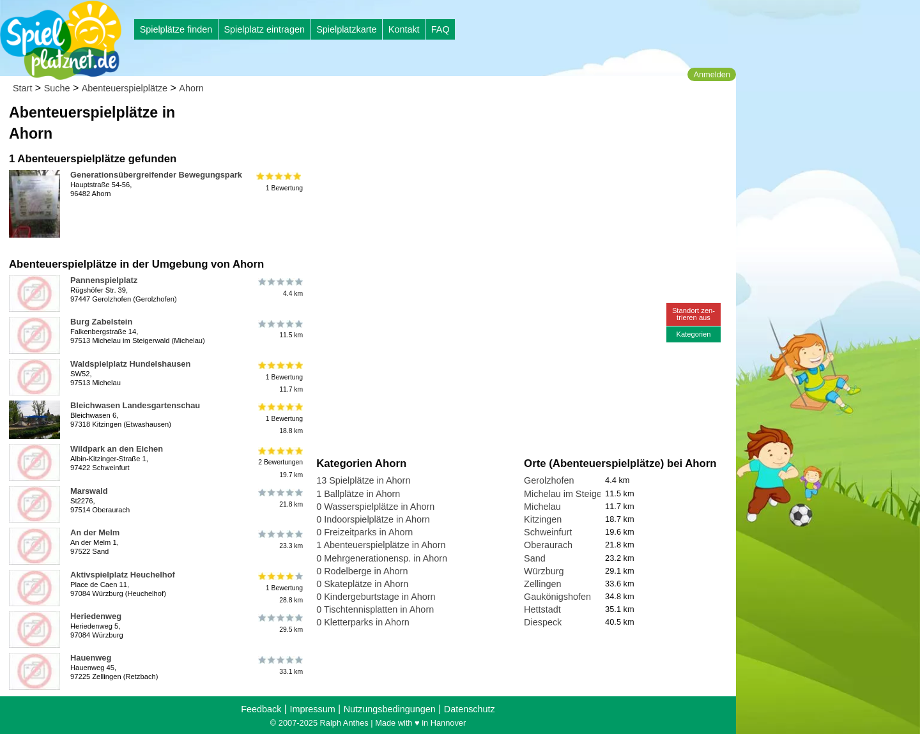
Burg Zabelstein (101, 321)
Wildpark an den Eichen (116, 449)
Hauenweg (90, 657)
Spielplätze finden (176, 29)
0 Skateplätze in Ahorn (362, 584)
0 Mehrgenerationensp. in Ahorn (381, 558)
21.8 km (279, 498)
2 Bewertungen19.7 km (279, 462)
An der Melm (94, 532)
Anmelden (711, 74)
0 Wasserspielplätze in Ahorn (375, 506)
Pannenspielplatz (103, 280)
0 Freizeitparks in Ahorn (364, 532)
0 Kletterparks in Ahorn (363, 622)
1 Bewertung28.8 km (279, 588)
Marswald (89, 491)
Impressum (312, 709)
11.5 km (279, 329)
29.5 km (279, 623)
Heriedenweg (95, 616)
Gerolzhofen (549, 480)
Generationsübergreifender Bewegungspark (156, 175)
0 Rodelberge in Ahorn (362, 571)
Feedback (261, 709)
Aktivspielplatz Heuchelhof (122, 574)
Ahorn (191, 88)
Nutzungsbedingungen (390, 709)
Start (22, 88)
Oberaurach (548, 545)
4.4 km (279, 287)
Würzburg (544, 571)
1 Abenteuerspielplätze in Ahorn (380, 545)
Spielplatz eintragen (264, 29)
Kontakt (404, 29)
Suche (57, 88)
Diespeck (543, 622)
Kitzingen (543, 519)
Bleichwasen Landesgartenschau (135, 405)
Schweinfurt (548, 532)
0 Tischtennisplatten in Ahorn (375, 609)
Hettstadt (542, 609)
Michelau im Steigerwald (574, 494)
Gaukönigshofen (557, 597)
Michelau (542, 506)
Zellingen (542, 584)
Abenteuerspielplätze (124, 88)
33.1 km (279, 665)
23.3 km (279, 539)
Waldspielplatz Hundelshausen (130, 364)
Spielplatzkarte (346, 29)
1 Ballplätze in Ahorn (358, 494)
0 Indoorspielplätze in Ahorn (373, 519)
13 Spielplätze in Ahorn (363, 480)
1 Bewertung (279, 182)
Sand (535, 558)
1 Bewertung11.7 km (279, 377)
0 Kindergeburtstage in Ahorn (375, 597)
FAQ (440, 29)
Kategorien (693, 334)
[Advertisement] (461, 121)
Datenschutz (469, 709)
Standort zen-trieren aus (693, 314)
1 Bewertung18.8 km (279, 418)
